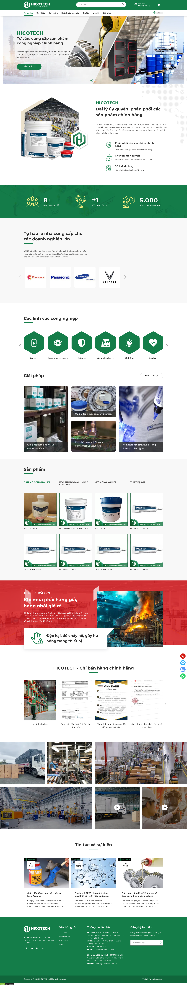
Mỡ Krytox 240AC (104, 569)
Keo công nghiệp (105, 482)
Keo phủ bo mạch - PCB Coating (73, 483)
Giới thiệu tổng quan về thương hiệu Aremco (44, 894)
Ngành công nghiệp (70, 13)
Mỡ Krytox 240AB (139, 569)
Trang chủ (28, 13)
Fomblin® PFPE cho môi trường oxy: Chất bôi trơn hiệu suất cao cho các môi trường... (91, 894)
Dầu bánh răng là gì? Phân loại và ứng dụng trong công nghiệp (139, 894)
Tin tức (86, 13)
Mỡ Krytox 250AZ (139, 529)
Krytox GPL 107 (31, 529)
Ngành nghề (64, 936)
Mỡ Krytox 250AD (68, 569)
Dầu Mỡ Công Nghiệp (37, 482)
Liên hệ (96, 13)
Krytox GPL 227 (102, 529)
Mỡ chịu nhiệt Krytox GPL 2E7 (74, 529)
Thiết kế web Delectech (153, 979)
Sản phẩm (53, 13)
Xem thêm (151, 375)
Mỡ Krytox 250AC (33, 569)
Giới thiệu (40, 13)
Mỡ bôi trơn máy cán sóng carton (93, 414)
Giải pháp (107, 13)
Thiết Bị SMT (137, 482)
